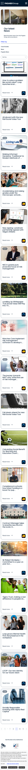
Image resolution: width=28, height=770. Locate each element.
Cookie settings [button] (13, 767)
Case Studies (5, 46)
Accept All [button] (21, 767)
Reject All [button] (4, 767)
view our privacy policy (13, 763)
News (2, 49)
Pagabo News (5, 52)
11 (23, 729)
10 (19, 729)
